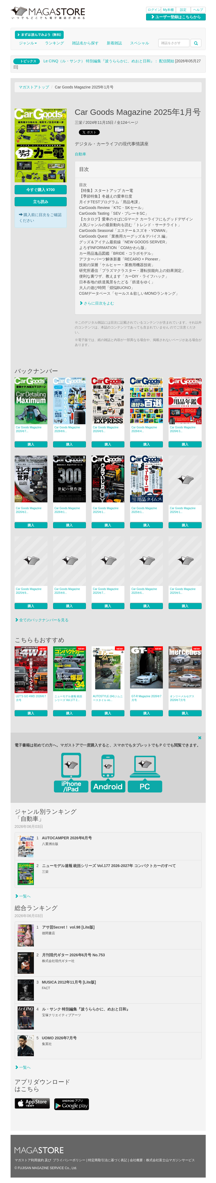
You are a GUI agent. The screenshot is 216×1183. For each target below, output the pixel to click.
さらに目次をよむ (96, 303)
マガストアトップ (34, 87)
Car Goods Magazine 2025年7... (106, 591)
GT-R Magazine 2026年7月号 (146, 698)
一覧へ (23, 896)
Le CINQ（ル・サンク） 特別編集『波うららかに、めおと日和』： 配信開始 (108, 61)
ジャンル (28, 43)
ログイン (154, 10)
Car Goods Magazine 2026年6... (67, 429)
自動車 (80, 154)
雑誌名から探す (85, 43)
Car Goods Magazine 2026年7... (29, 429)
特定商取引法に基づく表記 (107, 1160)
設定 (183, 10)
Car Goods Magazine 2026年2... (29, 510)
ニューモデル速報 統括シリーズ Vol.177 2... (68, 698)
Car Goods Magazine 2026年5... (106, 429)
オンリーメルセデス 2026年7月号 (182, 698)
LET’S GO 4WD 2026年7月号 (31, 698)
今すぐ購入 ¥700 (40, 190)
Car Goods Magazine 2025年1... (106, 510)
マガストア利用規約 (29, 1160)
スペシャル (139, 43)
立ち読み (40, 201)
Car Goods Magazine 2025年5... (183, 591)
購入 (31, 444)
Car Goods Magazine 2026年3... (183, 429)
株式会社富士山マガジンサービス (170, 1160)
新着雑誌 (114, 43)
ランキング (54, 43)
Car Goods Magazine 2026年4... (144, 429)
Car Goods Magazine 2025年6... (144, 591)
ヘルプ (198, 10)
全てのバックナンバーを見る (42, 620)
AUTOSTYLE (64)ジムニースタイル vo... (108, 698)
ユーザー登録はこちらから (176, 17)
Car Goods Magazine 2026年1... (67, 510)
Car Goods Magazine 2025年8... (67, 591)
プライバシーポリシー (69, 1160)
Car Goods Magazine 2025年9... (29, 591)
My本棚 (168, 10)
